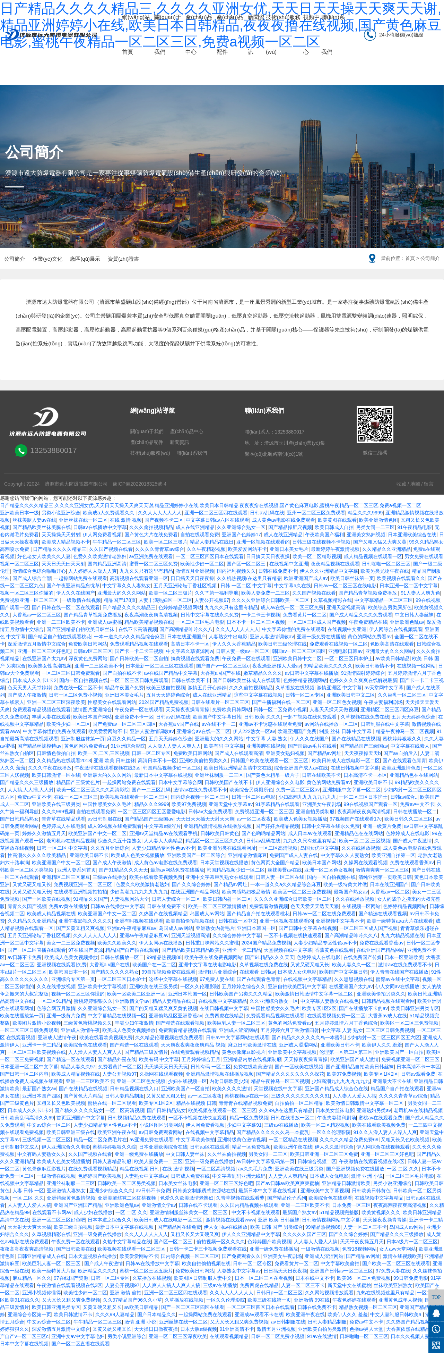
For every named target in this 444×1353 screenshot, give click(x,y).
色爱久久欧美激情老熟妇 (100, 562)
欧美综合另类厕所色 (390, 613)
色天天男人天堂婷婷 (29, 693)
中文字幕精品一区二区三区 (384, 605)
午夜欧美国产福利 (324, 540)
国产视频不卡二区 (164, 525)
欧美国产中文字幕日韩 (217, 722)
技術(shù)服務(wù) (283, 34)
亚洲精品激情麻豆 (247, 861)
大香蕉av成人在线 (387, 1021)
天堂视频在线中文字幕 (288, 955)
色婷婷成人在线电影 (63, 831)
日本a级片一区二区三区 (412, 1247)
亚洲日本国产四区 (41, 1101)
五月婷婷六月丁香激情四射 (290, 1036)
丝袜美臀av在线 (285, 875)
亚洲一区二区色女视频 (337, 708)
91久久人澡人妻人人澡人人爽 (385, 1138)
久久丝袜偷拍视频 (226, 1159)
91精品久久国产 (90, 904)
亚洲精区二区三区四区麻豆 (389, 715)
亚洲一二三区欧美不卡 (61, 627)
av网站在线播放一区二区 (331, 729)
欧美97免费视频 (189, 810)
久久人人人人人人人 (160, 518)
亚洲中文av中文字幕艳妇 (78, 1342)
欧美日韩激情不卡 (374, 671)
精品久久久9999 (365, 518)
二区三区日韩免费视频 (390, 1036)
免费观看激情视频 (268, 912)
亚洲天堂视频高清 (346, 613)
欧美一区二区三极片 (166, 547)
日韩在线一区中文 (237, 926)
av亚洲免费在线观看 (151, 562)
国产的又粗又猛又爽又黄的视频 (163, 1014)
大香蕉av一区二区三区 (36, 620)
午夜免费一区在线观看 (246, 664)
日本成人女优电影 (297, 977)
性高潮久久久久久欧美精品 (37, 861)
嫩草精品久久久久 (262, 678)
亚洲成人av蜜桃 (105, 627)
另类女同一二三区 (375, 533)
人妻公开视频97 (211, 605)
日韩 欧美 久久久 (262, 722)
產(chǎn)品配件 (230, 34)
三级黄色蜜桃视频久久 (87, 1028)
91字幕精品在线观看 (277, 810)
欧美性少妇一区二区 (202, 569)
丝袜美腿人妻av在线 (34, 525)
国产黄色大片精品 (82, 1101)
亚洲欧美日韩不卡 (373, 788)
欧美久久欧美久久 (116, 948)
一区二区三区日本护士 (348, 664)
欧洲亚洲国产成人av (306, 584)
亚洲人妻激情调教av (272, 642)
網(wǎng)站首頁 (136, 34)
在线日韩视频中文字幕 (355, 773)
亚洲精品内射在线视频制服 (252, 1065)
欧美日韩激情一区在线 (56, 780)
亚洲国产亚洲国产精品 (78, 1210)
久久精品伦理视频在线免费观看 (169, 1043)
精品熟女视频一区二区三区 (368, 1313)
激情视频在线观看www (230, 1225)
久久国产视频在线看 (111, 554)
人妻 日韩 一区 (28, 1196)
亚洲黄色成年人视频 (400, 1305)
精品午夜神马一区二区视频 (405, 737)
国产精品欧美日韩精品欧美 (191, 955)
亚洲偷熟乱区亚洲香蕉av (175, 1021)
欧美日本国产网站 (92, 722)
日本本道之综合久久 (109, 1225)
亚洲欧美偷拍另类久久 (203, 766)
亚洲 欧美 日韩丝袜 (114, 766)
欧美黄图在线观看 (337, 525)
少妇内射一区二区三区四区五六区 (383, 1043)
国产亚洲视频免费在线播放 (355, 1174)
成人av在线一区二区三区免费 (292, 613)
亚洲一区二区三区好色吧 (44, 656)
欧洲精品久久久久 (97, 1276)
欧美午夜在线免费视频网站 (213, 963)
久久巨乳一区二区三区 (402, 700)
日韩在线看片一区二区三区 (220, 708)
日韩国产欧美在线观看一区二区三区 (270, 766)
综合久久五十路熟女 (119, 846)
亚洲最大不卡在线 (392, 1087)
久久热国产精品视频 (408, 1327)
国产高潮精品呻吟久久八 (186, 635)
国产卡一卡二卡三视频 (139, 656)
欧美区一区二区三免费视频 (302, 897)
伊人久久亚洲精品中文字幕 (329, 576)
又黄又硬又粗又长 (31, 890)
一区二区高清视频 (278, 853)
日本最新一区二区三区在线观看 (159, 671)
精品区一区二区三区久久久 (214, 846)
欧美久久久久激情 (231, 1094)
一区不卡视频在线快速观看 (293, 941)
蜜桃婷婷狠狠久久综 (114, 1152)
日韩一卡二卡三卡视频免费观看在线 (208, 1254)
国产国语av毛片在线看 (312, 751)
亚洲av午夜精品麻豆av (131, 933)
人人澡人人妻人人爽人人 (174, 751)
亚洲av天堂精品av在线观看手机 (163, 839)
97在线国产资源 (85, 955)
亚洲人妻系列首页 (76, 875)
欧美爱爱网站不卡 (247, 554)
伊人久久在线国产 (75, 598)
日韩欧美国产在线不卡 (228, 788)
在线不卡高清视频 (137, 635)
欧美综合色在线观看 (85, 1050)
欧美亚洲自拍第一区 (393, 861)
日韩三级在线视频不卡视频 (321, 547)
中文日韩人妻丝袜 (414, 620)
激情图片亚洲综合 (92, 715)
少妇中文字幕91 (244, 1130)
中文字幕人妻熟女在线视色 (330, 1006)
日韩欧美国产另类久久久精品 (240, 999)
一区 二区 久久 (403, 1174)
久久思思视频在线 (353, 985)
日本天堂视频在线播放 (224, 868)
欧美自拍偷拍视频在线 (191, 926)
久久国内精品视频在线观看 (249, 1210)
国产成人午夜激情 (27, 700)
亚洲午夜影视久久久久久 (85, 926)
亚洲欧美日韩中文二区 (297, 664)
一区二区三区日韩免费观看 (71, 678)
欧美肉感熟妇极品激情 (246, 897)
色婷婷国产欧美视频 (100, 1181)
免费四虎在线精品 (224, 1021)
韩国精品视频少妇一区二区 (172, 773)
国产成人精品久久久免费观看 (360, 620)
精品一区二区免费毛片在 (100, 1145)
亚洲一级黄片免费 (382, 831)
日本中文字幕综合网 (180, 788)
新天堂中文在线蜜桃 (349, 1291)
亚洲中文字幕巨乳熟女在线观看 (219, 882)
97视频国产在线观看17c (356, 824)
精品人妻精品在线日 (212, 547)
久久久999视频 (58, 817)
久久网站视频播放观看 (329, 1298)
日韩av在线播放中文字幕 (100, 533)
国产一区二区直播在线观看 (37, 955)
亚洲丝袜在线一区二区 (83, 525)
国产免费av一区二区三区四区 (124, 729)
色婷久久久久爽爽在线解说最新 (363, 686)
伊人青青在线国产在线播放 (399, 977)
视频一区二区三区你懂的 (26, 598)
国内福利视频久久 (236, 576)
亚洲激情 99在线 (312, 1305)
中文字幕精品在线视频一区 (117, 1021)
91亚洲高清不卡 (236, 1334)
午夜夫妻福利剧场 (383, 708)
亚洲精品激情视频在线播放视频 (218, 831)
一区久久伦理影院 (199, 992)
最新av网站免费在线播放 (177, 875)
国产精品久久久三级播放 (26, 788)
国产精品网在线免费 (179, 1232)
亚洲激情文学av (132, 1006)
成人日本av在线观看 (310, 839)
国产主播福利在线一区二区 (281, 708)
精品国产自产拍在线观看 (132, 955)
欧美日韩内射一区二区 (227, 904)
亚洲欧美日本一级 (19, 518)
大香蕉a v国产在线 (220, 678)
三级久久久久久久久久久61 (300, 1101)
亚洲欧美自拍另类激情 (322, 1334)
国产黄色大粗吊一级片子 (272, 780)
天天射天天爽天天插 (29, 1232)
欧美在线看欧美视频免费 (156, 882)
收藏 (401, 489)
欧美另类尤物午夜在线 (384, 576)
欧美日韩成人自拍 (334, 533)
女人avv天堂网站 (397, 1254)
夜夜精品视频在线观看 (335, 569)
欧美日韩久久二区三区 (408, 824)
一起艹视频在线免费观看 (310, 722)
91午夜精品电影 (415, 533)
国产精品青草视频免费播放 (368, 598)
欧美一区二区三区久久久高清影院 (92, 795)
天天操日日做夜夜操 (156, 1334)
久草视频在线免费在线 (365, 722)
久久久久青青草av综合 (159, 554)
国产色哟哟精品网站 (263, 839)
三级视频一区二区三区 (46, 1145)
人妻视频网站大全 (129, 904)
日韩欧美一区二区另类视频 (126, 1189)
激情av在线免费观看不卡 (200, 795)
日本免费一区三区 (351, 1210)
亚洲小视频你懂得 (41, 1298)
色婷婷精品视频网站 (180, 613)
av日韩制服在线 (105, 824)
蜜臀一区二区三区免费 (153, 569)
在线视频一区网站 (416, 671)
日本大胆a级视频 (198, 1334)
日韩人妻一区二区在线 (280, 882)
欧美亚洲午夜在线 (116, 1138)
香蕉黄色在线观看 (334, 955)
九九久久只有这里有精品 (146, 576)
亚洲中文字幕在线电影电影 (208, 970)
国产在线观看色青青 (404, 766)
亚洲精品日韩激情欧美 (346, 1189)
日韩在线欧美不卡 (190, 686)
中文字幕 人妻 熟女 (267, 744)
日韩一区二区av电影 (254, 802)
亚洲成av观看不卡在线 (259, 1320)
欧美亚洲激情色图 (378, 525)
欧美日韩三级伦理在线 (282, 649)
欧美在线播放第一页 (22, 1021)
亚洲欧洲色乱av (407, 627)
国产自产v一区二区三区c (223, 671)
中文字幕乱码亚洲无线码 (238, 1181)
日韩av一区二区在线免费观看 (324, 919)
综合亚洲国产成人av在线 (301, 773)
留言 (429, 489)
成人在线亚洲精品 (195, 533)
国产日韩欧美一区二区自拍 (139, 664)
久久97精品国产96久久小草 (132, 1305)
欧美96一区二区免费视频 (364, 1283)
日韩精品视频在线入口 (134, 1094)
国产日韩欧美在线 (75, 1254)
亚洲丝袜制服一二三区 (219, 780)
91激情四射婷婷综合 (363, 678)
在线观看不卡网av (51, 1218)
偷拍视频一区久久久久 (221, 1247)
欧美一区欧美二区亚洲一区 (136, 999)
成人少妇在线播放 (93, 1218)
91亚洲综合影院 (128, 751)
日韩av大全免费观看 (210, 817)
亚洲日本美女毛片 (289, 554)
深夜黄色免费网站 (88, 664)
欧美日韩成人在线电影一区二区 (346, 766)
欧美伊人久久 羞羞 (382, 1050)
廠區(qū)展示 (95, 261)
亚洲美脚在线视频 (265, 751)
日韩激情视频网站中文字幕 (331, 1225)
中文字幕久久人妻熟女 (126, 591)
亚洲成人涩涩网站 (238, 1036)
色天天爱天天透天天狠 (314, 912)
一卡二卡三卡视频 (260, 620)
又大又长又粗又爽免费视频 (71, 1305)
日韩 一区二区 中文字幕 (246, 591)
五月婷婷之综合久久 (243, 992)
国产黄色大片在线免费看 (151, 540)
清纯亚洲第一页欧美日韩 (385, 882)
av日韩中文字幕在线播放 (311, 678)
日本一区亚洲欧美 (403, 963)
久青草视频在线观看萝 (240, 1203)
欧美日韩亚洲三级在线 (70, 1138)
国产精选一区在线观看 (134, 1050)
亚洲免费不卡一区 (134, 722)
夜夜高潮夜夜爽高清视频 (151, 620)
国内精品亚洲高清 (107, 569)
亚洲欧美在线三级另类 (56, 810)
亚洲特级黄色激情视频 (241, 1145)
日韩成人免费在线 (190, 1181)
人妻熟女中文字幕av (146, 1181)
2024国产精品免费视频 (164, 708)
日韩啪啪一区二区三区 (386, 569)
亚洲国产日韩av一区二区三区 (341, 1276)
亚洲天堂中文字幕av (231, 810)
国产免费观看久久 (241, 1261)
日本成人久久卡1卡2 (34, 686)
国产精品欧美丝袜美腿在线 (41, 533)
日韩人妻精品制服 (124, 1101)
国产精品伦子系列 (286, 1203)
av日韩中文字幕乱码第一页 (265, 1167)
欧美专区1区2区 (319, 1014)
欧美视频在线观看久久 (401, 584)
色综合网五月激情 (56, 1014)
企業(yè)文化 (53, 261)
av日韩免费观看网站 (161, 1138)
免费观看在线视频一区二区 (339, 649)
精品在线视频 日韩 (196, 1108)
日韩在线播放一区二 (415, 817)
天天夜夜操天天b (362, 759)
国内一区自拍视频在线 (83, 686)
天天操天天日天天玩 (166, 1072)
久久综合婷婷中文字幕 (236, 941)
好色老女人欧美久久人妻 (44, 562)
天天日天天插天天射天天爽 (205, 824)
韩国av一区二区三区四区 (299, 656)
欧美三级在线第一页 (269, 1305)
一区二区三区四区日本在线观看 (210, 562)
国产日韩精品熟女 (19, 824)
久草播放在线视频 (295, 693)
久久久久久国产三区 (304, 1240)
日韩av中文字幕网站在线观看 (237, 1043)
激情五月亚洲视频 (194, 576)
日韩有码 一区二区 (211, 1072)
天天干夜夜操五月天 (362, 1247)
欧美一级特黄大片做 (345, 890)
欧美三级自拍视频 (165, 693)
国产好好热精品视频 (277, 831)
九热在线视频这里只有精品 (385, 1298)
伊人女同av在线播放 (161, 948)
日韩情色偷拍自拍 (56, 759)
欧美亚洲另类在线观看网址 (227, 853)
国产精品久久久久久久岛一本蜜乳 (308, 1043)
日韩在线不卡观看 (198, 1210)
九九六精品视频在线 (402, 941)
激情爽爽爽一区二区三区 (382, 875)
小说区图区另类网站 (161, 1130)
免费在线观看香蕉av (412, 868)
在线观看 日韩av (257, 977)
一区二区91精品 (54, 1006)
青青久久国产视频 (27, 912)
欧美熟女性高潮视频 (50, 671)
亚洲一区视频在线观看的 (263, 547)
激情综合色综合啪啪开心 (39, 576)
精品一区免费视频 (248, 1123)
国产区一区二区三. (247, 569)
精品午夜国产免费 (124, 693)
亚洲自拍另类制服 (315, 817)
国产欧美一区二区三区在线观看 (396, 1269)
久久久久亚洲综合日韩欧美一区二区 (271, 605)
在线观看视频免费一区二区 (336, 1021)
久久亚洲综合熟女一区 (241, 533)
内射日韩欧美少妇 (228, 1087)
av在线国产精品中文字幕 (171, 678)
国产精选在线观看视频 (382, 919)
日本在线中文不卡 (314, 1283)
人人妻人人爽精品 (163, 846)
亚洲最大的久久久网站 (121, 598)
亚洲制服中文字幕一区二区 (351, 795)
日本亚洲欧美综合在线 (412, 540)
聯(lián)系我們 (333, 34)
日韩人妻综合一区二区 (176, 904)
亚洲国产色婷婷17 (241, 540)
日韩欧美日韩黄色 (219, 839)
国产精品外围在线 (116, 1065)
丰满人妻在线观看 (51, 722)
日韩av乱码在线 (267, 518)
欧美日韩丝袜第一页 (352, 584)
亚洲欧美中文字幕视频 (102, 992)
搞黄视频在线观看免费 (195, 664)
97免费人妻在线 (217, 985)
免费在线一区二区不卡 (78, 693)
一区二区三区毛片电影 (200, 627)
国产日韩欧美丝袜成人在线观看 (246, 686)
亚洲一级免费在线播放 (321, 642)
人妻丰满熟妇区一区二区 (165, 605)
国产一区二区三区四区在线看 (192, 1313)
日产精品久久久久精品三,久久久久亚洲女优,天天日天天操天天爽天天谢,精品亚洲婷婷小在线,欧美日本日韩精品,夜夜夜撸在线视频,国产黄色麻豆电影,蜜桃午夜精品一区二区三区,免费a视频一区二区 (210, 511)
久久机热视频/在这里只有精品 (249, 584)
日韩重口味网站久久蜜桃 (212, 948)
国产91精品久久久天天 (123, 875)
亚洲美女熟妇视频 (366, 540)
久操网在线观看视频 (366, 868)
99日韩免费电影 (410, 1283)
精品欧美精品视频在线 (148, 627)
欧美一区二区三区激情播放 (217, 912)
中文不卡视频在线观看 (256, 1218)
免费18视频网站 (359, 1254)
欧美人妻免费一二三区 (265, 598)
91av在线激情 (322, 1342)
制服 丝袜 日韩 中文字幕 (346, 737)
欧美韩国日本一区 (68, 977)
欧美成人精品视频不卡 (66, 547)
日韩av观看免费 (418, 1079)
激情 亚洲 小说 (367, 1181)
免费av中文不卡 (34, 802)
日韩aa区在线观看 (209, 1152)
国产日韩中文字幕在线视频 (308, 933)
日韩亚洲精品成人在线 (41, 1261)
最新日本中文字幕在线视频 (163, 780)
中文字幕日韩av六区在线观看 (217, 525)
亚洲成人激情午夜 (80, 1036)
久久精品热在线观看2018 (64, 766)
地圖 (415, 489)
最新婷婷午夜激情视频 (335, 554)
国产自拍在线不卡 (122, 678)
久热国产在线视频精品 (163, 919)
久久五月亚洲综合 (109, 853)
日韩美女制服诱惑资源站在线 (204, 1196)
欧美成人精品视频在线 (51, 919)
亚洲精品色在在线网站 (414, 780)
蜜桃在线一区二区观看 (112, 1108)
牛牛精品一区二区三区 (117, 547)
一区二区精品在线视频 (293, 1145)
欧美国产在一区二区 (154, 970)
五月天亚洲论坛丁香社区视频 (186, 591)
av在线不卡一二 (219, 729)
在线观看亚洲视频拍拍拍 (80, 897)
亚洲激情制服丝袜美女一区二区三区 (189, 1218)
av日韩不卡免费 (25, 963)
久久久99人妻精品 (115, 1320)
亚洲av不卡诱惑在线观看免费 (270, 729)
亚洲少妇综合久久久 (111, 1196)
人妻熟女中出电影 (228, 642)
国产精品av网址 (324, 759)
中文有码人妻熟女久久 (41, 1159)
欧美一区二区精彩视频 (317, 562)
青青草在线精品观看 (63, 824)
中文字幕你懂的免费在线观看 (293, 635)
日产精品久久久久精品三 (59, 554)
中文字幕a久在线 (292, 591)
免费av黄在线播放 (68, 912)
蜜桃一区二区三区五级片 (146, 1276)
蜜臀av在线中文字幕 (398, 985)
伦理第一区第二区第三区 (346, 1057)
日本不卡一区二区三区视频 (256, 627)
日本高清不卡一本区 (365, 780)
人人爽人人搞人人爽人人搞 (171, 1291)
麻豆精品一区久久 (31, 1283)
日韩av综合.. (404, 802)
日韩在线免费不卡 (277, 576)
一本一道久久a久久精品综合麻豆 (129, 642)
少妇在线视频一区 (187, 1087)
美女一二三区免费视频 (70, 948)
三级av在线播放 (110, 882)
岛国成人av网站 (207, 919)
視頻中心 (311, 34)
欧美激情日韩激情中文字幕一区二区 (314, 999)
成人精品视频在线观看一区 (373, 562)
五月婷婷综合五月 (201, 1065)
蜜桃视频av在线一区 (247, 1101)
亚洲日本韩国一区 (256, 933)
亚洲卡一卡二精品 (241, 955)
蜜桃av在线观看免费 (380, 1123)
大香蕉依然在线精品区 (410, 1334)
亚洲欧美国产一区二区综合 (196, 861)
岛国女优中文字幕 (319, 853)
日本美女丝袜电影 (334, 1116)
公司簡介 (15, 261)
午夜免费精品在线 (368, 627)
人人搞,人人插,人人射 (31, 795)
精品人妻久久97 (78, 1072)
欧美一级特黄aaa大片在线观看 (400, 926)
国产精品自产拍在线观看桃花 (59, 642)
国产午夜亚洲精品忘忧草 (73, 591)
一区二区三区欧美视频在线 (37, 1057)
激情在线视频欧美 (402, 1261)
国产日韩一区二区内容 (24, 1079)
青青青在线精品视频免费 (245, 1108)
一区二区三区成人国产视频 (317, 627)
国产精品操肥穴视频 (290, 533)
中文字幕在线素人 (410, 751)
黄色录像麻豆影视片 (243, 1057)
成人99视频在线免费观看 (115, 831)
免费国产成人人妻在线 (293, 861)
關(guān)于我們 (167, 34)
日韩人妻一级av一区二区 (243, 656)
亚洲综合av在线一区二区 (203, 737)
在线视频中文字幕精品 (307, 985)
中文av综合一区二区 (49, 1130)
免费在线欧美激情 (252, 1072)
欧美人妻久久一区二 (354, 970)
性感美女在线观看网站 (112, 708)
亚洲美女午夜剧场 (321, 810)
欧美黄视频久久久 (381, 1218)
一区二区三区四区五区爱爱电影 (152, 817)
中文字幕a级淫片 (162, 831)
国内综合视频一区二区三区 (200, 802)
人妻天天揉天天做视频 (334, 715)
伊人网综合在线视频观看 (396, 635)
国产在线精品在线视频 (356, 744)
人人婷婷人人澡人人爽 (92, 576)
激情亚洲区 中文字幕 (339, 693)
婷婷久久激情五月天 (44, 839)
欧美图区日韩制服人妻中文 (203, 1283)
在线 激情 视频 (126, 525)
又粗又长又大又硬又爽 (195, 1240)
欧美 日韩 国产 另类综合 (276, 1232)
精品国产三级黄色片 (78, 788)
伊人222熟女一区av (254, 737)
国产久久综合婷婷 (191, 890)
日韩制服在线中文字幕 (385, 729)
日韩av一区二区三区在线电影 (345, 591)
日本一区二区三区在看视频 (264, 1283)
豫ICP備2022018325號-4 (140, 489)
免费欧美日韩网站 (87, 649)
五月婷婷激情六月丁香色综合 (346, 1028)
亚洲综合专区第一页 (73, 985)
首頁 (410, 258)
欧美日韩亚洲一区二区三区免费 (324, 1159)
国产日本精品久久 (156, 1320)
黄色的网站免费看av (370, 642)
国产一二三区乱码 (151, 795)
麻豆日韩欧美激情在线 (252, 1050)
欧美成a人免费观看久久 (109, 518)
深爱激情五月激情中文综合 (37, 649)
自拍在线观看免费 (199, 540)
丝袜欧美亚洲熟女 (393, 1291)
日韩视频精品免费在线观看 (137, 1123)
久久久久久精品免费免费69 (349, 1145)
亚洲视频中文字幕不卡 (340, 926)
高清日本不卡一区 (190, 649)
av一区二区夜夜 (254, 824)
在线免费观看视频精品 (195, 1057)
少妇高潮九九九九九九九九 (307, 802)
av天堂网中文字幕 (384, 693)
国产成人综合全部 (31, 584)
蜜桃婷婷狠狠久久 (402, 744)
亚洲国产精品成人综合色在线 (336, 1094)
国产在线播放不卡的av (363, 1014)
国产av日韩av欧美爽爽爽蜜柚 (288, 1189)
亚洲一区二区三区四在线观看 (215, 518)
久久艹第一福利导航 (216, 598)
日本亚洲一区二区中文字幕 (409, 591)
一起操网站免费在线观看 (80, 584)
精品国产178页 (120, 605)
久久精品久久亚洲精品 (386, 554)
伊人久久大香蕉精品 (234, 649)
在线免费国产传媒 (362, 963)
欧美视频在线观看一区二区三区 (134, 802)
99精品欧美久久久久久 (328, 671)
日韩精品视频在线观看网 (388, 1006)
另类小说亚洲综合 (61, 518)
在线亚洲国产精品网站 (195, 897)
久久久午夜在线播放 (50, 773)
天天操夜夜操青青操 (187, 715)
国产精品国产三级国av (363, 751)
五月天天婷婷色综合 (168, 700)
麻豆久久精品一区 (126, 744)
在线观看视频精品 (229, 1342)
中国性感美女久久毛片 (107, 810)
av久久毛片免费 (255, 1174)
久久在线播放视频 (360, 853)
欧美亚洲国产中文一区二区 (97, 839)
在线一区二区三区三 (76, 802)
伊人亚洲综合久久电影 (280, 788)
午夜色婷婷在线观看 (354, 1305)
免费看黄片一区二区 (305, 620)
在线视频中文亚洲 (288, 569)
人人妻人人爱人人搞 (354, 1101)
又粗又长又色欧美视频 (61, 1108)
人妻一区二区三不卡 (365, 1232)
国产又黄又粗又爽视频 (80, 933)
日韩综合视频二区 (316, 1167)
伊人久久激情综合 (334, 1152)
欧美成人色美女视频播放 (300, 824)
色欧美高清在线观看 (392, 649)
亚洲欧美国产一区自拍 (399, 1057)
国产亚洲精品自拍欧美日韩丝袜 (81, 635)
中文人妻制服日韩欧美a (396, 1320)
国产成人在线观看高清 (239, 759)
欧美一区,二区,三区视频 (103, 759)
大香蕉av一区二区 (390, 897)
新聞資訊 (256, 34)
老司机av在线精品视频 (70, 846)
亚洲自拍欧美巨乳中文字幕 (297, 992)
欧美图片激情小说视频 (36, 1028)
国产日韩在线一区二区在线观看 (66, 613)
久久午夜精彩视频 (206, 554)
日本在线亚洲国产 (186, 642)
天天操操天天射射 (61, 540)
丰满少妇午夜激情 (134, 1028)
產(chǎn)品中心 (198, 34)
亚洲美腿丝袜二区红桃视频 (127, 1203)
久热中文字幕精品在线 (127, 1247)
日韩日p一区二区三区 (279, 1298)
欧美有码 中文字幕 (224, 751)
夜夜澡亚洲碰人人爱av (276, 671)
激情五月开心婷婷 (207, 693)
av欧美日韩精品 (392, 664)
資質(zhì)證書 (138, 261)
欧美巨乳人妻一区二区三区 (236, 1028)
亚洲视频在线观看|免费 (62, 970)
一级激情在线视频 (81, 605)
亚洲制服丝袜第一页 (83, 744)
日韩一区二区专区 (304, 700)
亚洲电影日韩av (345, 656)
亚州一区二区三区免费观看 (316, 518)
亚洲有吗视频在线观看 (139, 926)
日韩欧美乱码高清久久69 (27, 1123)
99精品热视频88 (164, 963)
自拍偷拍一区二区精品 (299, 1108)
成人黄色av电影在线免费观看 (283, 525)
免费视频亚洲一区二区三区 (30, 605)
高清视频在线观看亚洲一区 (139, 584)
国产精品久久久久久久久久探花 (290, 1079)
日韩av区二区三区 (92, 656)
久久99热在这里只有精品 (286, 1116)
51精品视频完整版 (339, 1218)
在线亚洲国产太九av (44, 664)
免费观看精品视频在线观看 (139, 649)
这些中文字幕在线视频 (258, 700)
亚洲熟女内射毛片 (215, 933)
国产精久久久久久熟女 (114, 977)
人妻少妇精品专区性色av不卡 (163, 853)
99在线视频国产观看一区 (370, 810)
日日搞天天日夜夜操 (268, 562)
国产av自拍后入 (400, 759)
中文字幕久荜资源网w (189, 656)
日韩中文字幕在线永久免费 (210, 620)
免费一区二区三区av (298, 795)
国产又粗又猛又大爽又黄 (380, 547)
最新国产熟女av (351, 897)
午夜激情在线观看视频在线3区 (107, 773)
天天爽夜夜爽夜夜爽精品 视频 (193, 1050)
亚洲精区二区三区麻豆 (66, 882)
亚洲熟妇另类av (374, 1116)
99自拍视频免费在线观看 (168, 977)
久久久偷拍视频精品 (151, 533)
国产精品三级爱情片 (146, 1057)
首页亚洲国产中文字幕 (80, 1123)
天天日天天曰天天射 (63, 569)
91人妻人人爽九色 (420, 598)
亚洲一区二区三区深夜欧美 (56, 708)
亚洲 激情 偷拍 (126, 1298)
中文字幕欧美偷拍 (195, 1145)
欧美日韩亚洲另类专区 (415, 1014)
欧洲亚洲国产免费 (297, 737)
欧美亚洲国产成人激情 (354, 1065)
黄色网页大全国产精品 (275, 868)
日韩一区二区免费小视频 (75, 700)
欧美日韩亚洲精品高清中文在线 (238, 773)
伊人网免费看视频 (102, 540)
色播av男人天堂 (366, 1334)
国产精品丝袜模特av (39, 751)
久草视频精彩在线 (332, 605)
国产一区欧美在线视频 (46, 904)
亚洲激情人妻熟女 (67, 1196)
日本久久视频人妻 (410, 1342)
